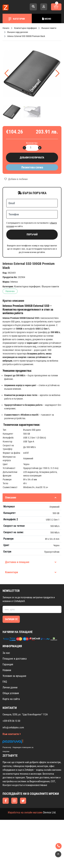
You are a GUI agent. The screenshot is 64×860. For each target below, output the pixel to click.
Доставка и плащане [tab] (30, 562)
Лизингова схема (32, 167)
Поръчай (32, 234)
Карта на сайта (11, 699)
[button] (57, 73)
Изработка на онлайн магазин (25, 812)
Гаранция (8, 664)
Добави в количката (32, 157)
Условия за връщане (14, 676)
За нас (6, 652)
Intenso (14, 281)
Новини (7, 670)
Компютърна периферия (27, 286)
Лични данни (10, 687)
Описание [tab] (30, 497)
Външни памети (50, 286)
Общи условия (11, 693)
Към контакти (12, 734)
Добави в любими (16, 179)
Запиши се (11, 619)
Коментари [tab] (30, 572)
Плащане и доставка (15, 658)
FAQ (5, 681)
